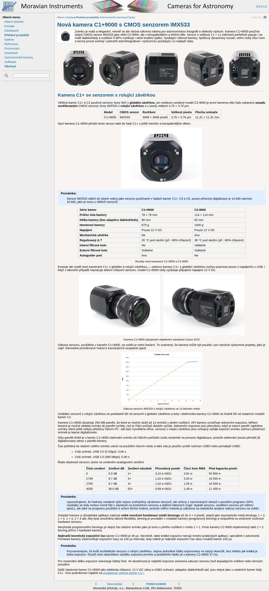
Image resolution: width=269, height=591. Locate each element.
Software (10, 62)
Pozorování (11, 48)
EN (258, 6)
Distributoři (11, 30)
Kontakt (9, 26)
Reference (11, 44)
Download (11, 53)
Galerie (9, 39)
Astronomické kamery (18, 57)
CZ (265, 6)
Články (131, 17)
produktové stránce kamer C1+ (123, 573)
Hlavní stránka (14, 21)
